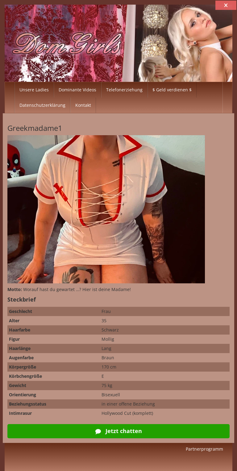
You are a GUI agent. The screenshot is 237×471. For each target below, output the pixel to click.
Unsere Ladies (34, 90)
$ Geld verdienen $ (172, 90)
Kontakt (83, 105)
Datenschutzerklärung (42, 105)
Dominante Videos (77, 90)
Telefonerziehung (124, 90)
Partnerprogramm (204, 449)
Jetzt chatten (118, 431)
